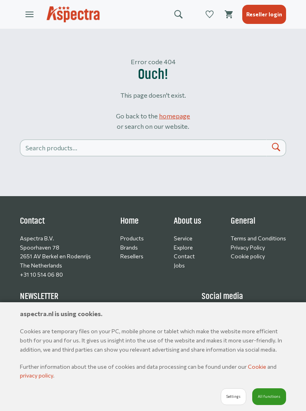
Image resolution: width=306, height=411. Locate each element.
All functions (269, 396)
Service (183, 238)
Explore (183, 247)
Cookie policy (248, 256)
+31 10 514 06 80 (41, 274)
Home (129, 220)
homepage (174, 116)
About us (187, 220)
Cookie (257, 366)
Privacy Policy (248, 247)
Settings (233, 396)
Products (132, 238)
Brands (129, 247)
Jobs (179, 265)
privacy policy (36, 375)
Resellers (131, 256)
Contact (184, 256)
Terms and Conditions (258, 238)
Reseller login (264, 14)
